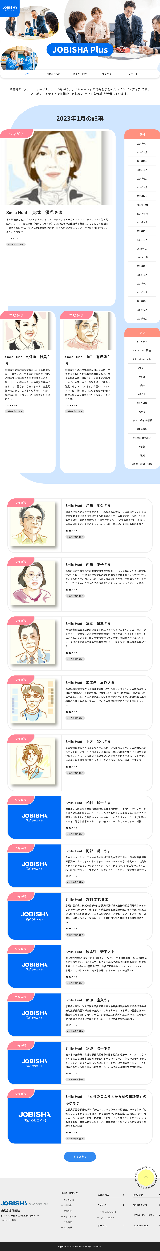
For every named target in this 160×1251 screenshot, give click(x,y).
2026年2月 (142, 152)
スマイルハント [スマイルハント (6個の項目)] (142, 359)
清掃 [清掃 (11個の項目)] (142, 411)
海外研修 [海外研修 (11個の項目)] (142, 403)
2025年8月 (142, 170)
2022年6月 (142, 318)
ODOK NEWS (53, 74)
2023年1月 (142, 301)
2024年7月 (142, 231)
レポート (133, 74)
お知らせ (138, 1194)
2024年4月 (142, 240)
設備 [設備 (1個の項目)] (142, 455)
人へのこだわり (107, 1217)
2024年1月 (142, 248)
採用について (140, 1205)
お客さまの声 (70, 1216)
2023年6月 (142, 275)
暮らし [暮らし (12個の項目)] (142, 394)
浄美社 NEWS (80, 74)
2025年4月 (142, 196)
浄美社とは (69, 1199)
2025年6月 (142, 178)
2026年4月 (142, 143)
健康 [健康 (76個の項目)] (142, 376)
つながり (106, 74)
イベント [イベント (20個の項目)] (142, 341)
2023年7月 (142, 266)
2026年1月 (142, 161)
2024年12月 (142, 205)
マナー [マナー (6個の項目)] (142, 368)
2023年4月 (142, 283)
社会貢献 (68, 1227)
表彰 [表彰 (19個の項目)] (142, 446)
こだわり (102, 1205)
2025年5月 (142, 187)
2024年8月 (142, 222)
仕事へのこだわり (108, 1212)
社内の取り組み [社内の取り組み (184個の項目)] (142, 438)
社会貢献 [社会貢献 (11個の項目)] (142, 429)
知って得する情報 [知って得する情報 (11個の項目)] (142, 420)
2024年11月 (142, 213)
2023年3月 (142, 292)
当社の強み (103, 1195)
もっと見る (80, 1156)
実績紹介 (68, 1210)
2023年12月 (142, 257)
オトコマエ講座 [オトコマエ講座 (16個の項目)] (142, 350)
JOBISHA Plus (140, 1225)
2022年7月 (142, 309)
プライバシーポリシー (145, 1215)
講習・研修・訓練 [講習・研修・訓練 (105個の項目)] (142, 464)
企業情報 (68, 1205)
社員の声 (68, 1221)
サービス (102, 1225)
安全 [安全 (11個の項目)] (142, 385)
